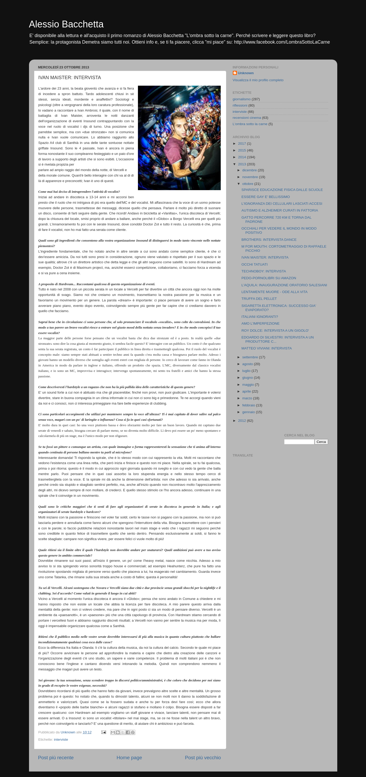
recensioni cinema (247, 118)
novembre (250, 177)
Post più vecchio (203, 757)
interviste (61, 739)
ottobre (248, 184)
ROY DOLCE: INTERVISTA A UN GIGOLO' (275, 330)
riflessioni (240, 105)
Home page (129, 757)
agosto (248, 364)
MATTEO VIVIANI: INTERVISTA (266, 348)
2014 (242, 157)
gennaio (249, 412)
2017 (242, 143)
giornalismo (242, 99)
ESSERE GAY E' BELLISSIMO (265, 197)
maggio (248, 385)
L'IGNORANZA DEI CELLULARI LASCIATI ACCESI (281, 204)
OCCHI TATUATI (254, 264)
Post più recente (56, 757)
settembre (250, 357)
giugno (248, 377)
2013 (242, 164)
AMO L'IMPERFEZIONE (260, 323)
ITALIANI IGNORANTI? (259, 317)
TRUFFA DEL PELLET (259, 299)
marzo (247, 398)
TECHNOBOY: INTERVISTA (263, 271)
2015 (242, 150)
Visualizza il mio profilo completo (258, 80)
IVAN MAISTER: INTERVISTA (264, 257)
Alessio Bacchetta (66, 24)
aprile (247, 391)
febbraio (249, 405)
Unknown (246, 73)
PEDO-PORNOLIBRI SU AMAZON (268, 278)
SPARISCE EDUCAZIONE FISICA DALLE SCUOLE (282, 190)
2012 (242, 421)
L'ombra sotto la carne (250, 124)
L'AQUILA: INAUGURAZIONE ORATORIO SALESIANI (284, 285)
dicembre (250, 170)
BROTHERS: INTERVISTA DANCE (269, 240)
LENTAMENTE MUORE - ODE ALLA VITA (274, 292)
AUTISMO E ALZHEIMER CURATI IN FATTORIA (279, 210)
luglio (247, 371)
